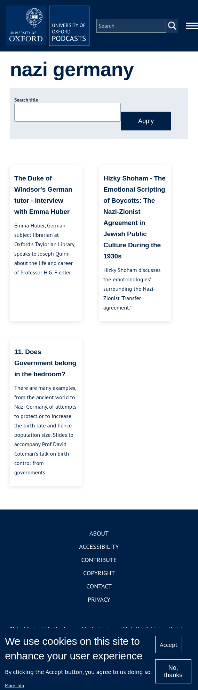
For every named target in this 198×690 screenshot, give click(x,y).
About (99, 533)
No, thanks (173, 671)
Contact (99, 586)
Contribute (99, 560)
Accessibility (99, 547)
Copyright (99, 573)
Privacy (99, 599)
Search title (26, 100)
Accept (168, 645)
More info (14, 685)
